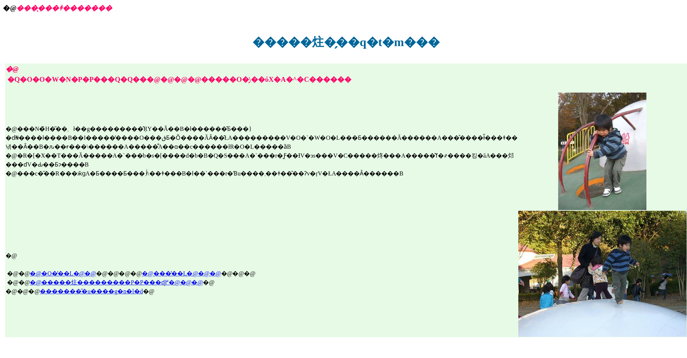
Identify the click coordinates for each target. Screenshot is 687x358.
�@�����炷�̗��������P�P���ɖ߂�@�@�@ (116, 282)
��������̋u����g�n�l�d (91, 291)
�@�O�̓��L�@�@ (63, 273)
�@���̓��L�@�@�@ (181, 273)
